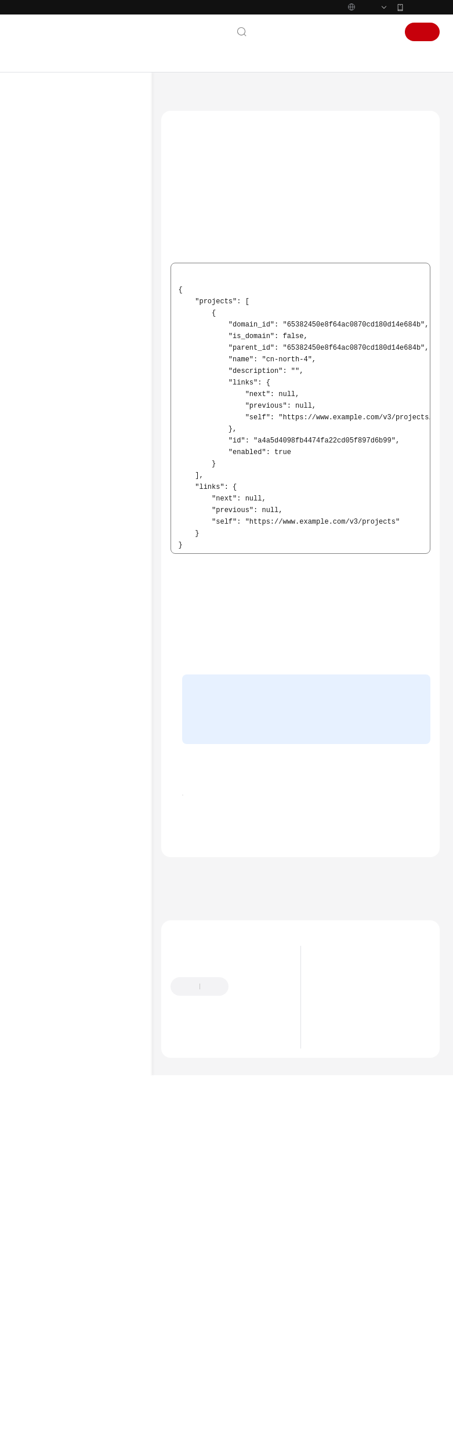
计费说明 (41, 209)
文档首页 (175, 120)
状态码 (58, 543)
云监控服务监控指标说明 (75, 488)
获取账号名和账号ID (79, 599)
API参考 (39, 302)
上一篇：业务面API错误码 (208, 1053)
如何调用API (56, 395)
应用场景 (337, 1194)
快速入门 (41, 228)
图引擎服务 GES (227, 120)
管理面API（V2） (63, 413)
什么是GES (340, 1165)
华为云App (423, 31)
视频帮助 (41, 636)
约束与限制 (54, 339)
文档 (291, 56)
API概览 (49, 358)
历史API (49, 506)
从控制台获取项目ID (210, 246)
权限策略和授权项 (64, 469)
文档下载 (41, 654)
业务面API (52, 432)
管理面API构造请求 (269, 328)
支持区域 (41, 781)
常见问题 (41, 617)
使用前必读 (54, 321)
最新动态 (41, 172)
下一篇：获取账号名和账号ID (214, 1068)
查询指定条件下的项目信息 (275, 289)
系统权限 (41, 800)
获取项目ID (66, 580)
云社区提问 (243, 1224)
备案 (319, 56)
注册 (422, 56)
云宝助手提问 (191, 1224)
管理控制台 (213, 754)
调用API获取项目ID (209, 229)
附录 (43, 525)
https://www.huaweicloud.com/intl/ (231, 12)
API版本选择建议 (63, 376)
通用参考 (41, 689)
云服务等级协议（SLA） (68, 744)
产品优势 (337, 1180)
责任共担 (41, 726)
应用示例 (50, 451)
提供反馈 (254, 1167)
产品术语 (41, 707)
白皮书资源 (45, 763)
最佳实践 (41, 265)
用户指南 (41, 246)
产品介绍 (41, 190)
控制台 (351, 56)
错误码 (58, 562)
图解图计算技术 (348, 1151)
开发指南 (41, 283)
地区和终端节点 (257, 314)
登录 (383, 56)
